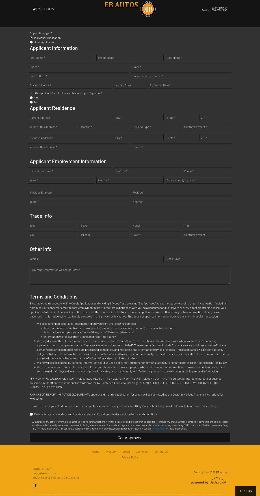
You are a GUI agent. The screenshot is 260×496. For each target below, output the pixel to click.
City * (118, 117)
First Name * (37, 57)
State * (171, 117)
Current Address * (40, 117)
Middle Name (106, 57)
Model (136, 225)
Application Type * (41, 33)
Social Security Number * (148, 76)
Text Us (246, 491)
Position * (121, 171)
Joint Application (44, 42)
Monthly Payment (194, 234)
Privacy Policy (158, 428)
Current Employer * (41, 171)
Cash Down (173, 258)
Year (32, 225)
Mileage (86, 234)
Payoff (136, 234)
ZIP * (204, 117)
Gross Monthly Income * (181, 180)
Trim (187, 225)
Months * (86, 126)
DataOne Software (85, 494)
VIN (32, 234)
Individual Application (47, 37)
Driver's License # (41, 85)
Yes (36, 97)
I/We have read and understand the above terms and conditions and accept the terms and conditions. (96, 414)
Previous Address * (41, 137)
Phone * (34, 66)
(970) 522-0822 (43, 9)
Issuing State (123, 85)
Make (84, 225)
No (36, 102)
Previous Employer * (42, 192)
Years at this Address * (43, 126)
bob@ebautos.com (44, 473)
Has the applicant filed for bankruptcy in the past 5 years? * (66, 93)
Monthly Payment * (195, 126)
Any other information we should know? (56, 269)
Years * (34, 180)
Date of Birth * (38, 76)
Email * (137, 66)
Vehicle (34, 258)
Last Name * (174, 57)
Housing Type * (142, 126)
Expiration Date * (160, 85)
